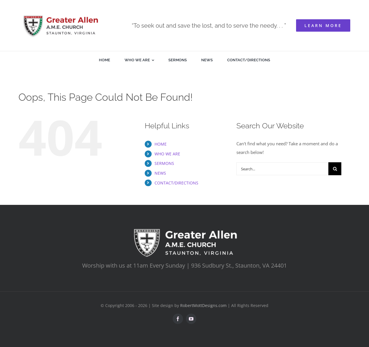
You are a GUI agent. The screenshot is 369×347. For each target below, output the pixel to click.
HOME (161, 144)
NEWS (160, 173)
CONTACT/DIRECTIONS (176, 183)
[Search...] (282, 168)
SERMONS (164, 163)
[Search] (334, 168)
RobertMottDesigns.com (203, 305)
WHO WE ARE (167, 154)
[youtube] (191, 319)
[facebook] (178, 319)
